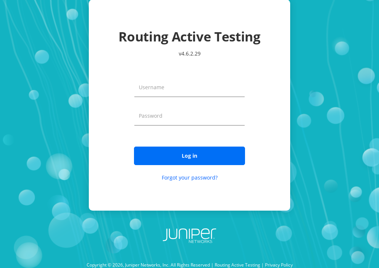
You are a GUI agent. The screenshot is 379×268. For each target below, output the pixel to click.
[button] (189, 156)
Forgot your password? (190, 177)
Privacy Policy (279, 265)
